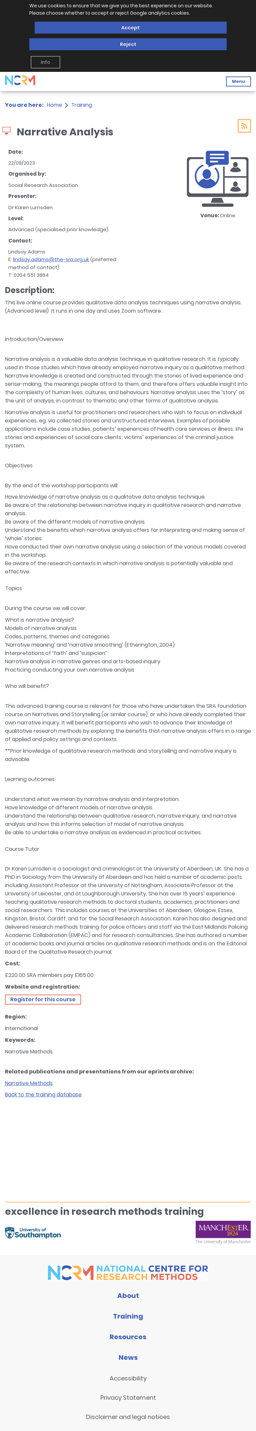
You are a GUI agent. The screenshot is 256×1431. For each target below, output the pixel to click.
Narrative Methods (29, 1083)
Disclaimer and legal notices (128, 1417)
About (128, 1295)
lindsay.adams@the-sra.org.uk (51, 259)
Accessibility (128, 1378)
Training (81, 105)
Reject (128, 44)
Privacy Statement (128, 1397)
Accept (130, 27)
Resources (128, 1337)
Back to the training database (43, 1094)
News (128, 1357)
